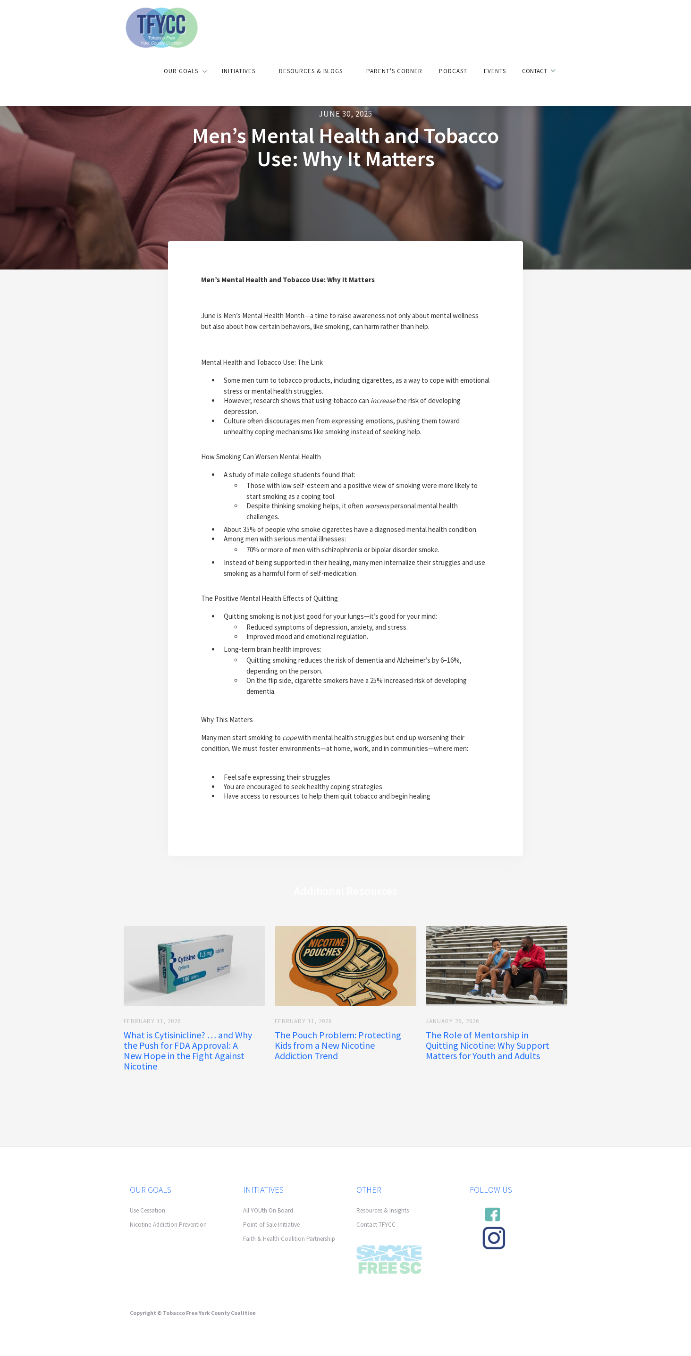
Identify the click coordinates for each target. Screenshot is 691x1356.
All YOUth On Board (268, 1210)
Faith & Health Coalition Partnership (289, 1239)
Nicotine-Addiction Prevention (168, 1225)
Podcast (453, 71)
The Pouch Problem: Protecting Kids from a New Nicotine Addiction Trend (338, 1045)
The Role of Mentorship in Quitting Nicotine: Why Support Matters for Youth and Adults (487, 1045)
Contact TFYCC (376, 1225)
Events (495, 71)
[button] (184, 71)
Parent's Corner (394, 71)
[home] (161, 27)
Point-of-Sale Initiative (271, 1225)
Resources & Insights (382, 1210)
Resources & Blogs (311, 71)
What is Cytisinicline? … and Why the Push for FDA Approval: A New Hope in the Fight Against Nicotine (188, 1050)
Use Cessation (147, 1210)
